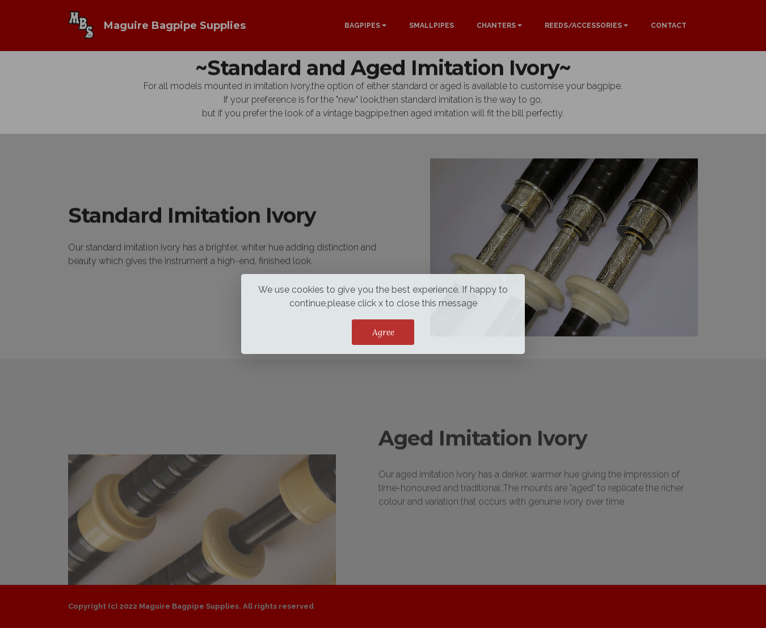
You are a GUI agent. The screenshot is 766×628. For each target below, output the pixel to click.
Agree (383, 332)
